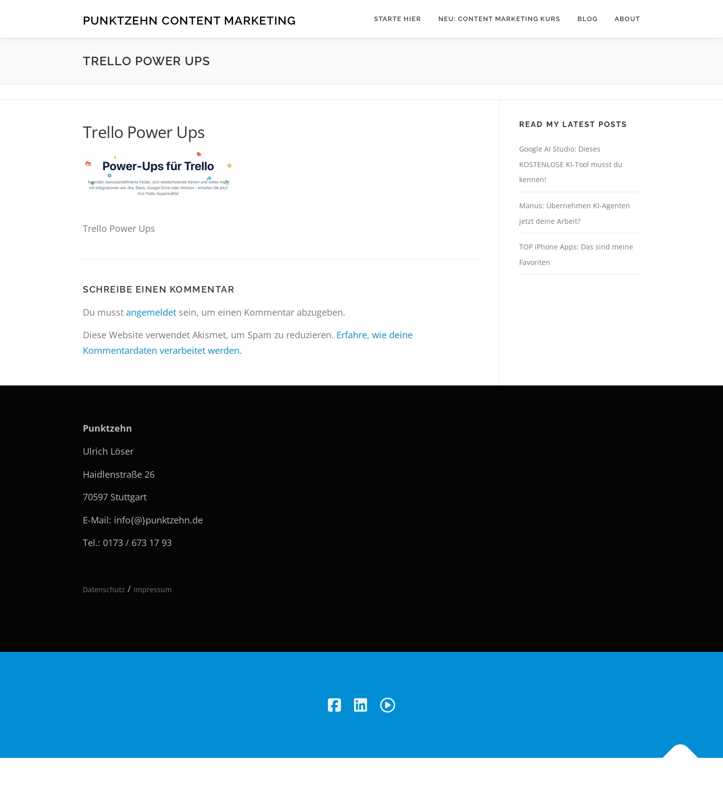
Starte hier (397, 19)
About (627, 19)
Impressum (153, 589)
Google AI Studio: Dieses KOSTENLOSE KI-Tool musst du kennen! (571, 164)
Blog (587, 19)
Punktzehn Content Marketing (189, 20)
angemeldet (151, 312)
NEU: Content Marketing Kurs (499, 19)
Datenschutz (104, 589)
